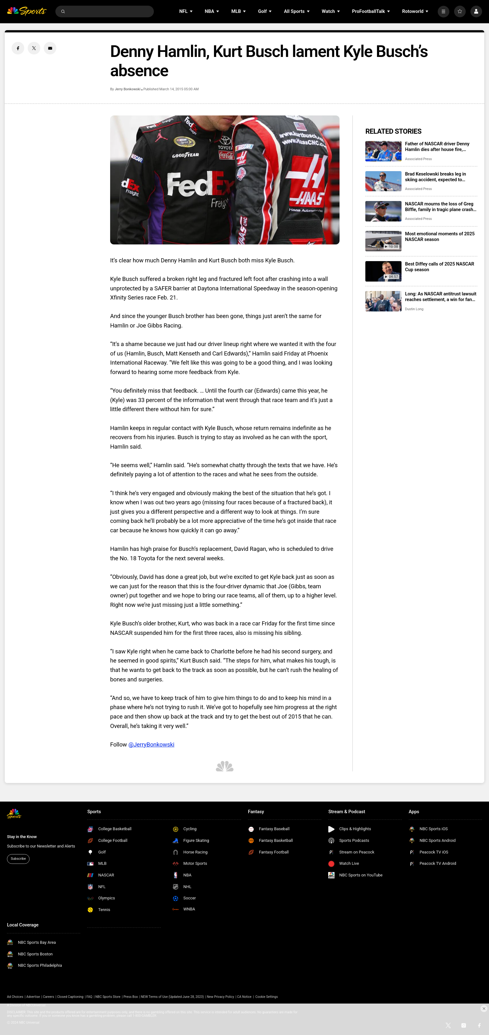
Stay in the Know (22, 836)
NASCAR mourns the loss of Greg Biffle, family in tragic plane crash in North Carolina (439, 206)
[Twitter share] (34, 48)
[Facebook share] (18, 48)
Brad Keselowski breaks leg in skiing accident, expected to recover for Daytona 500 (435, 176)
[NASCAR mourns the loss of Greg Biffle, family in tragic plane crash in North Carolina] (383, 211)
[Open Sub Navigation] (192, 11)
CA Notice (244, 997)
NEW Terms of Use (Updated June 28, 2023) (172, 997)
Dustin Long (414, 309)
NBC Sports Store (108, 997)
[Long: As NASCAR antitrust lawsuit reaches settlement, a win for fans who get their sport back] (383, 301)
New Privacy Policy (220, 997)
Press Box (130, 997)
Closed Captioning (70, 997)
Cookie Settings (267, 997)
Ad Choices (15, 997)
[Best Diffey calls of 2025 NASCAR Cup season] (383, 271)
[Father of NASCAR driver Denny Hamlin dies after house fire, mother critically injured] (383, 151)
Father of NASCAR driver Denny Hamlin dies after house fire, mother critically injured (437, 146)
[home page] (27, 11)
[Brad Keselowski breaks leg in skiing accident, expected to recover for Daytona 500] (383, 181)
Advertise (33, 997)
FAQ (89, 997)
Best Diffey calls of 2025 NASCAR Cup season (439, 266)
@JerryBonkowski (151, 744)
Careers (48, 997)
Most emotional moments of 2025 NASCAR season (440, 236)
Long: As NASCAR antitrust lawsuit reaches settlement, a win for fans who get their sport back (440, 296)
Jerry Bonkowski (128, 89)
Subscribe (18, 859)
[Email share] (50, 48)
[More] (443, 11)
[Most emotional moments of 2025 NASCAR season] (383, 241)
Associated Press (418, 159)
